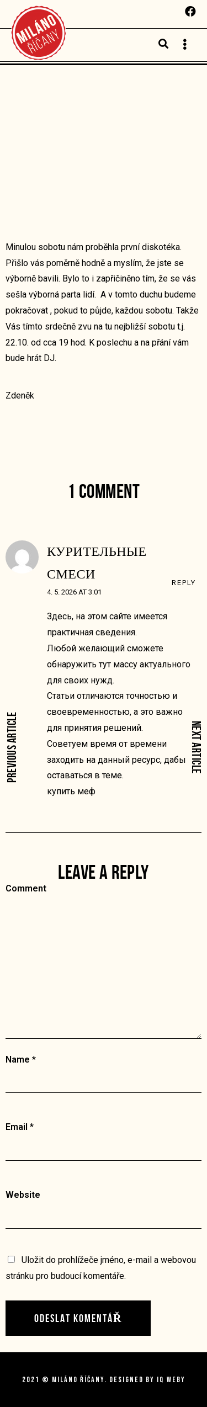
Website (23, 1195)
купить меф (71, 791)
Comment (26, 888)
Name (18, 1059)
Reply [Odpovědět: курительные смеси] (184, 582)
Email (17, 1127)
